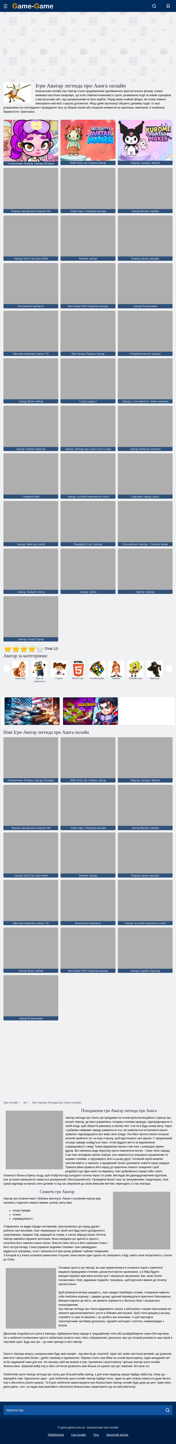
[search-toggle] (154, 6)
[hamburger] (5, 6)
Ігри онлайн (78, 1434)
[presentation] (6, 668)
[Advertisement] (45, 46)
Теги (96, 1434)
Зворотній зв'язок (117, 1434)
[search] (168, 1410)
